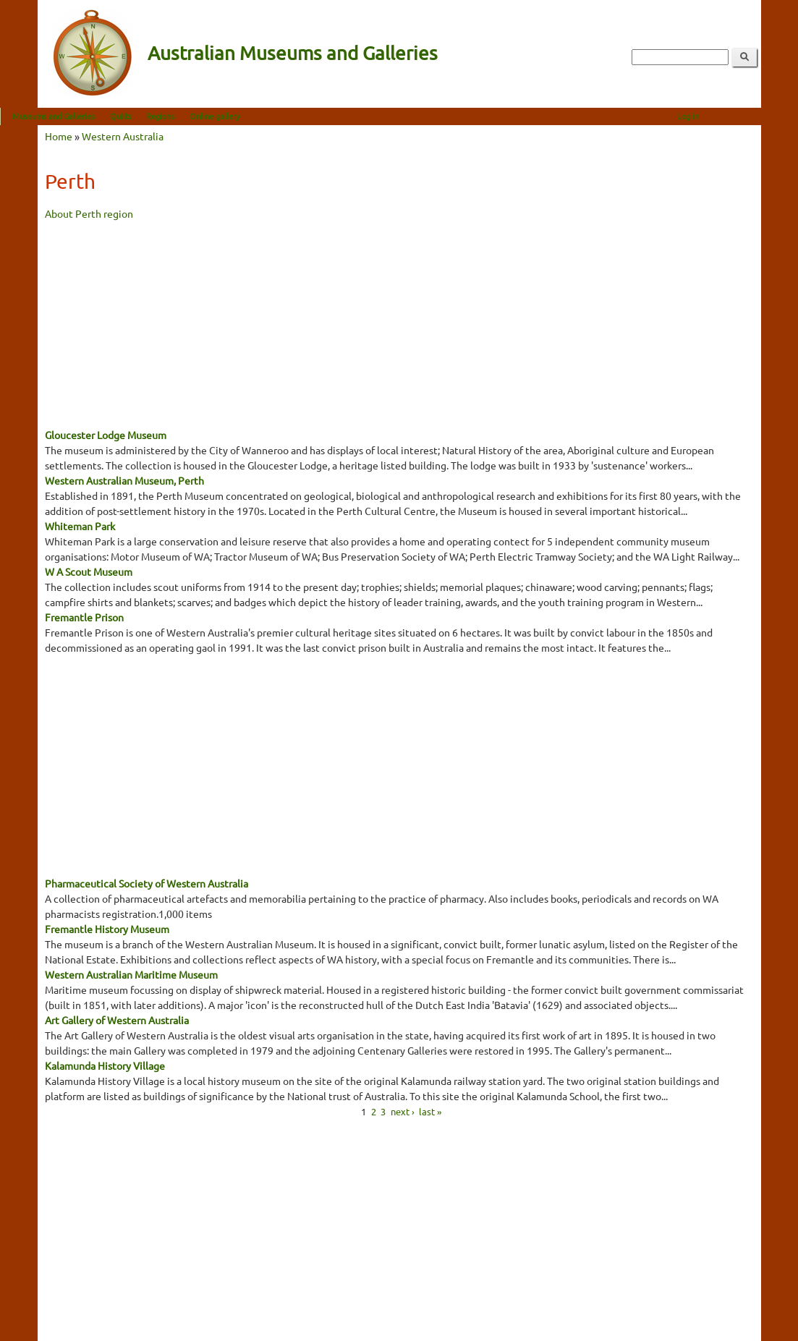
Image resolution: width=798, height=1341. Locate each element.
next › (403, 1110)
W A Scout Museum (88, 571)
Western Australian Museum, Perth (124, 480)
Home (58, 135)
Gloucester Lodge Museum (105, 434)
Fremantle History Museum (107, 928)
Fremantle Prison (84, 616)
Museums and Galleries (91, 116)
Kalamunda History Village (105, 1065)
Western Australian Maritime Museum (131, 974)
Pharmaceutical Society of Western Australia (146, 883)
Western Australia (123, 135)
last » (430, 1110)
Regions (198, 116)
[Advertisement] (399, 322)
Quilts (158, 116)
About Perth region (89, 213)
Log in (726, 116)
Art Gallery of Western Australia (117, 1019)
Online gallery (251, 116)
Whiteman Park (80, 525)
